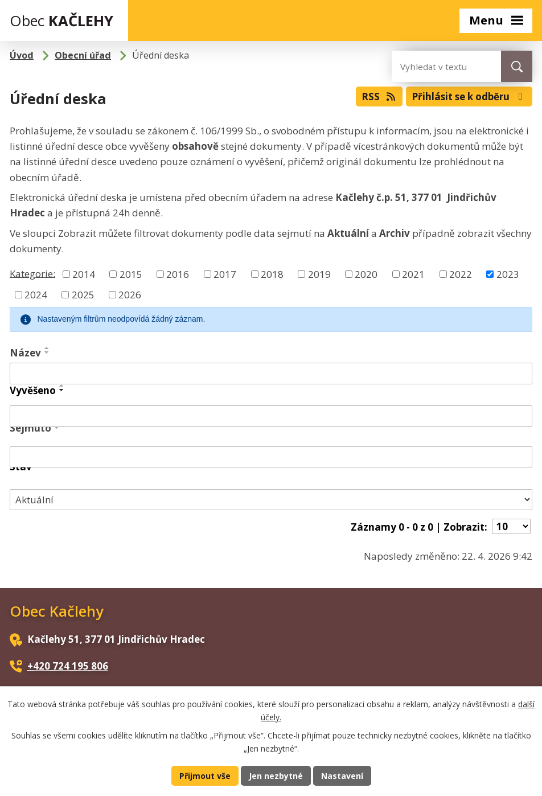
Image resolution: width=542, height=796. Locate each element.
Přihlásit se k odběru (465, 95)
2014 (83, 274)
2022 (460, 274)
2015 (131, 274)
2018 (272, 274)
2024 (35, 294)
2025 (83, 294)
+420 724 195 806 (67, 665)
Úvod (22, 55)
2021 (413, 274)
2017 (224, 274)
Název (25, 352)
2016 (177, 274)
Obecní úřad (83, 55)
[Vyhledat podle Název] (271, 373)
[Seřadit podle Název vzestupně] (47, 348)
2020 (366, 274)
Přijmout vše (202, 775)
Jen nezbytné (275, 775)
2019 (319, 274)
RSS (369, 95)
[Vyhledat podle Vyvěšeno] (271, 416)
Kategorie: (32, 273)
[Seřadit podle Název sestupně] (47, 352)
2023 (507, 274)
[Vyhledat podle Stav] (271, 499)
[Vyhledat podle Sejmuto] (271, 457)
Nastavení (344, 775)
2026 (129, 294)
